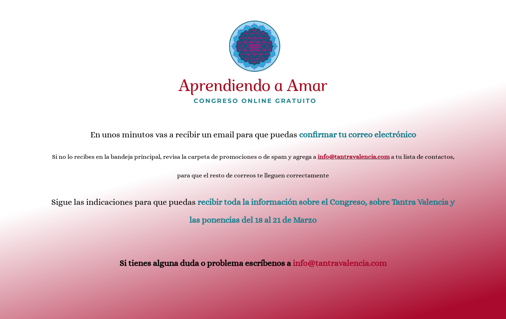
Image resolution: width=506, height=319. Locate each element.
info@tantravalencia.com (340, 263)
